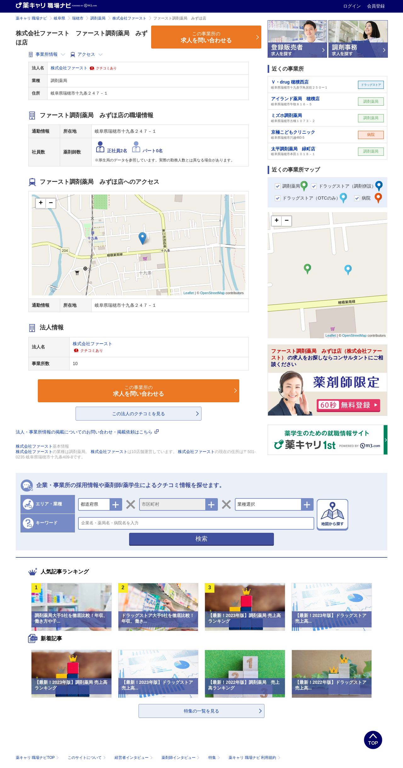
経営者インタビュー (134, 757)
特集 (214, 757)
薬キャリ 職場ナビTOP (38, 757)
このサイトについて (87, 757)
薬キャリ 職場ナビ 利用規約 (254, 757)
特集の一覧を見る (201, 710)
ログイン (352, 6)
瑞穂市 (77, 18)
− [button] (51, 203)
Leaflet (189, 293)
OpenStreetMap (212, 293)
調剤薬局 (97, 18)
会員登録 (376, 6)
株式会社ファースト (129, 18)
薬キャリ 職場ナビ (31, 18)
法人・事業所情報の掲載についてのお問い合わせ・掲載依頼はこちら (87, 431)
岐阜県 (59, 18)
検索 (201, 538)
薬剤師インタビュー (181, 757)
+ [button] (41, 203)
